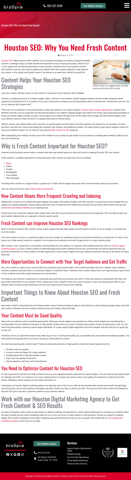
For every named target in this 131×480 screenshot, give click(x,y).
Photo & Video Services (77, 464)
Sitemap (64, 476)
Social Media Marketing (77, 460)
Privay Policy (72, 476)
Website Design (74, 454)
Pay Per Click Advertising (78, 457)
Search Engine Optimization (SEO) (79, 449)
